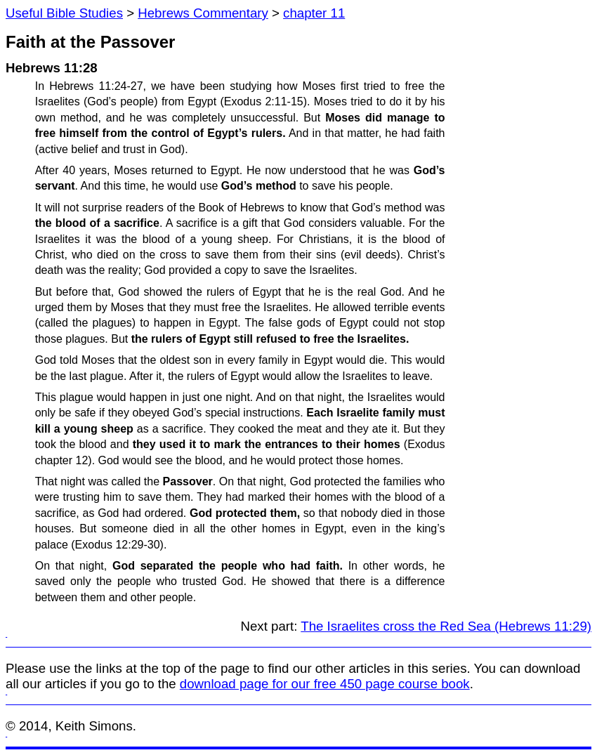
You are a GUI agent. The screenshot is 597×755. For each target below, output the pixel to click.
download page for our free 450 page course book (325, 683)
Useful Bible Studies (64, 13)
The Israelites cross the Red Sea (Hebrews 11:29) (446, 626)
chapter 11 (314, 13)
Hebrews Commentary (203, 13)
